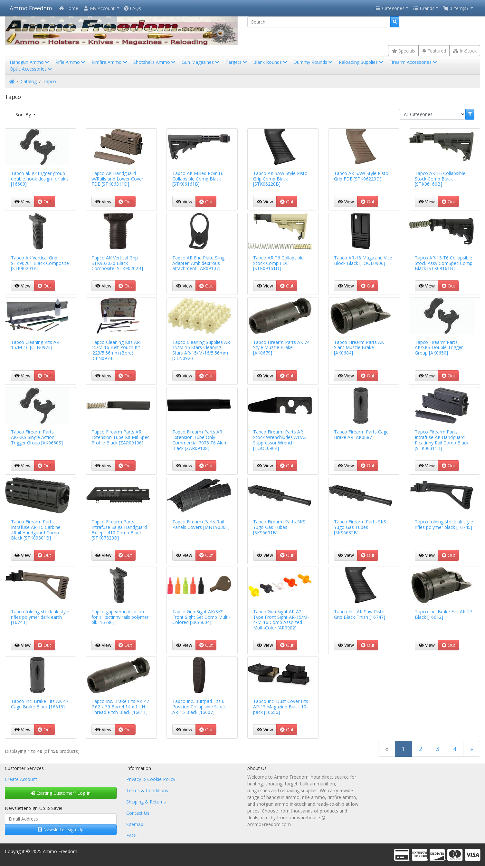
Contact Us (137, 813)
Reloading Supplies (361, 62)
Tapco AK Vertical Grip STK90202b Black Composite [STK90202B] (117, 263)
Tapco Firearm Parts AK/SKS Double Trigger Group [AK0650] (439, 347)
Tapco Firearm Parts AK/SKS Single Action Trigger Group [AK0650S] (37, 437)
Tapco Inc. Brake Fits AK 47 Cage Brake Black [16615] (39, 704)
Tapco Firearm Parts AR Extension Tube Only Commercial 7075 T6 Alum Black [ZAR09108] (200, 440)
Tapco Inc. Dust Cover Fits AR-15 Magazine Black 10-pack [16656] (280, 706)
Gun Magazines (201, 62)
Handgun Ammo (30, 62)
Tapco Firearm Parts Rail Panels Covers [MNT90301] (201, 524)
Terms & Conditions (147, 790)
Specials (403, 51)
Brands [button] (424, 8)
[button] (101, 8)
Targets (236, 62)
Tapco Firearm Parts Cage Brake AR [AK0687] (361, 434)
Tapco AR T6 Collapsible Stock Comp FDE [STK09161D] (278, 263)
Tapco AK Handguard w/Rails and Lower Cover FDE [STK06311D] (117, 178)
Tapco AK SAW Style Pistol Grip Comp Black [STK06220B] (281, 178)
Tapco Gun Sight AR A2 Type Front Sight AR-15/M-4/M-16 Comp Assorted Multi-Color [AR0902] (281, 619)
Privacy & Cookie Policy (150, 779)
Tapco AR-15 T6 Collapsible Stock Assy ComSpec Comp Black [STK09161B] (443, 263)
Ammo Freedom (31, 8)
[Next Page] (471, 749)
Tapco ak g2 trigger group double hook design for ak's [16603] (40, 178)
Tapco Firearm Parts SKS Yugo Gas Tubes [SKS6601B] (279, 527)
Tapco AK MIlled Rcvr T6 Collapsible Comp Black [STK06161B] (197, 178)
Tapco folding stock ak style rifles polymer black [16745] (444, 524)
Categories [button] (390, 8)
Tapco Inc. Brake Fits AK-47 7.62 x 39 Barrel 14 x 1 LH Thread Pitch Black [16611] (120, 706)
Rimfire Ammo (109, 62)
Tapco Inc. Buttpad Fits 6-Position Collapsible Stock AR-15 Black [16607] (199, 706)
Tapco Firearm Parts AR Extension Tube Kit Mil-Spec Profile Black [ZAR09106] (120, 437)
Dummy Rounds (313, 62)
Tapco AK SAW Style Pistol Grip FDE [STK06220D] (361, 176)
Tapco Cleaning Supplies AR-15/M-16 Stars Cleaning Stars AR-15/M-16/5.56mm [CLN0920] (202, 350)
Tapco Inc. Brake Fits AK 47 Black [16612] (443, 614)
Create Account (21, 779)
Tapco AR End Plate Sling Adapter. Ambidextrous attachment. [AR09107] (198, 263)
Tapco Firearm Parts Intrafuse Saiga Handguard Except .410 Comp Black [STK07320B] (119, 530)
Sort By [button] (23, 115)
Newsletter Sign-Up (60, 829)
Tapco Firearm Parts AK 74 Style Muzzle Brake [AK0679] (281, 347)
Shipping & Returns (146, 802)
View (22, 202)
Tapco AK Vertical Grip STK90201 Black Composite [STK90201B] (40, 263)
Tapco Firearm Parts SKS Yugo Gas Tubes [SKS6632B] (360, 527)
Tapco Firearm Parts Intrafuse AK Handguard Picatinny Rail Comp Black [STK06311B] (442, 440)
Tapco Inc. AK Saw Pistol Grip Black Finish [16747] (359, 614)
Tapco (49, 81)
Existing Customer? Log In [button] (60, 793)
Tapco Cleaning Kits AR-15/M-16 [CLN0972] (36, 345)
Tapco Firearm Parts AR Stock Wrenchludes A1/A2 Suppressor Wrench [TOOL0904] (280, 440)
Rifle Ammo (70, 62)
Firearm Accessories (413, 62)
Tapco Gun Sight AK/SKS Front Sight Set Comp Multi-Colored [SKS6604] (201, 617)
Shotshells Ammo (154, 62)
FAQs (132, 8)
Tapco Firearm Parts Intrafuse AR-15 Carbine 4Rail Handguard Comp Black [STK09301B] (36, 530)
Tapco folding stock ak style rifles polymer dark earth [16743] (40, 617)
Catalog (29, 81)
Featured (434, 51)
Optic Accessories (31, 69)
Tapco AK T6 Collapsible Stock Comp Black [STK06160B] (440, 178)
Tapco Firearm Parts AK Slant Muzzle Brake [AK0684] (359, 347)
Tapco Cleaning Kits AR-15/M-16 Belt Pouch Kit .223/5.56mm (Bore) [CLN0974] (116, 350)
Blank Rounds (270, 62)
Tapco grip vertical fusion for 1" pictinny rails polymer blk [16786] (119, 617)
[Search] (319, 21)
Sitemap (134, 824)
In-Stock (465, 51)
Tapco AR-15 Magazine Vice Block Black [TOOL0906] (363, 260)
